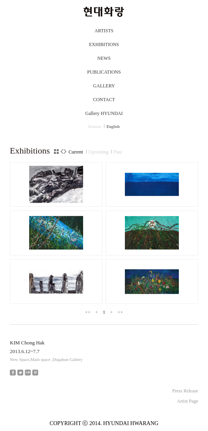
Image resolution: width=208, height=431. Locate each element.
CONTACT (104, 99)
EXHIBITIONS (104, 44)
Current (76, 152)
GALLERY (104, 86)
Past (118, 152)
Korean (94, 126)
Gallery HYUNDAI (104, 113)
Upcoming (99, 152)
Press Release (185, 391)
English (113, 126)
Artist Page (187, 401)
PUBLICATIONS (104, 72)
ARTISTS (104, 30)
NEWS (104, 58)
